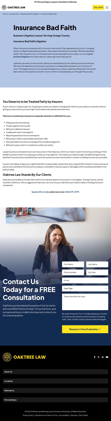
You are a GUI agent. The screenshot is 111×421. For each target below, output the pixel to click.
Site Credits (83, 415)
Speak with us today (41, 192)
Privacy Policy (28, 415)
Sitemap (74, 415)
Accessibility (64, 415)
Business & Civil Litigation (31, 14)
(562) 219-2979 (72, 192)
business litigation (21, 57)
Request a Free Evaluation (85, 329)
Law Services (14, 14)
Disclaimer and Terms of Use (46, 415)
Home (5, 14)
